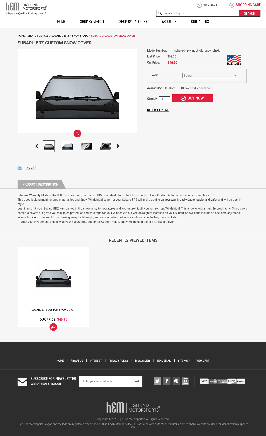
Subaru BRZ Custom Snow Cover (53, 309)
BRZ (66, 35)
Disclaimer (142, 360)
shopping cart (248, 5)
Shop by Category (133, 21)
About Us (169, 21)
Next (118, 146)
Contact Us (200, 21)
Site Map (184, 360)
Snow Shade (80, 35)
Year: (155, 75)
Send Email (164, 360)
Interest (96, 360)
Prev (36, 146)
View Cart (202, 360)
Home (61, 21)
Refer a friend (158, 110)
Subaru (56, 35)
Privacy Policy (118, 360)
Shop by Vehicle (92, 21)
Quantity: (153, 98)
